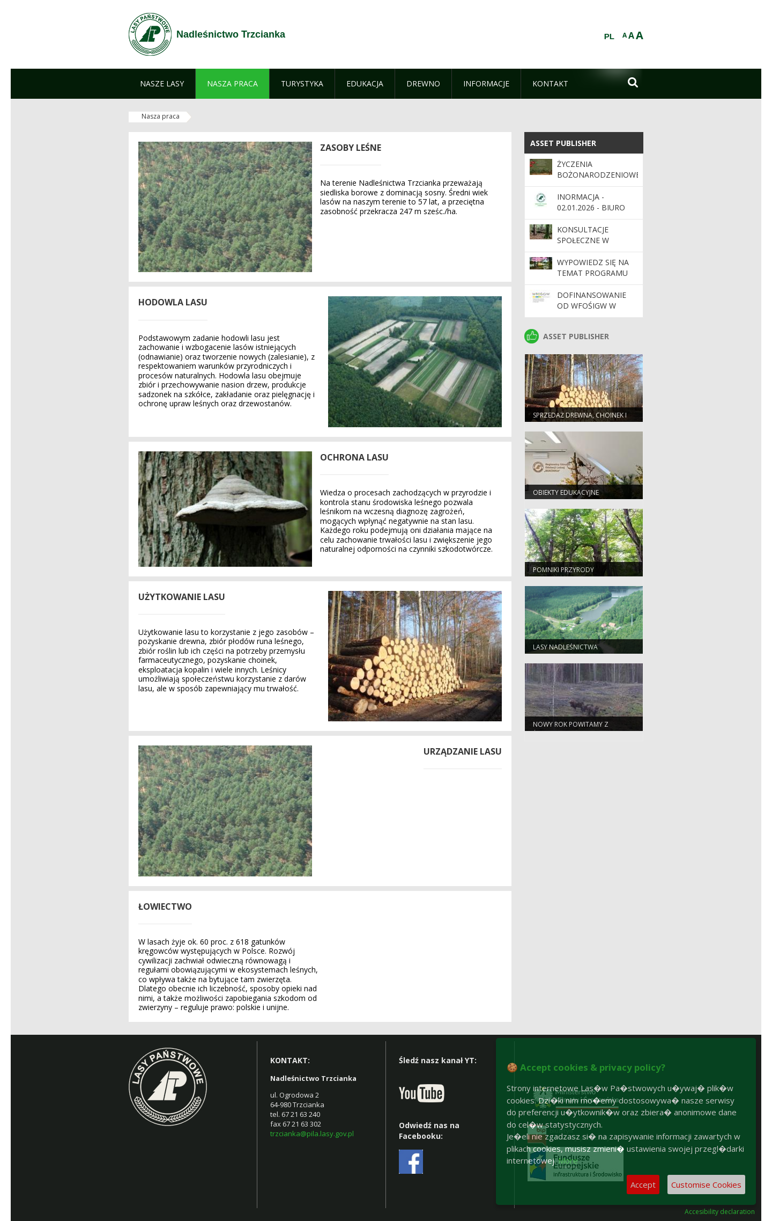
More (568, 1160)
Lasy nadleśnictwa (565, 647)
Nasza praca (161, 116)
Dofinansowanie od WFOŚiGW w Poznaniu (591, 306)
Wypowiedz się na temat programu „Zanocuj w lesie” (593, 273)
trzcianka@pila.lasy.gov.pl (312, 1133)
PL (609, 36)
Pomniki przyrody (563, 569)
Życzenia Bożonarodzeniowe (598, 169)
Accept (643, 1184)
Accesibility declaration (720, 1212)
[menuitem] (162, 84)
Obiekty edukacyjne (566, 492)
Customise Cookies (706, 1184)
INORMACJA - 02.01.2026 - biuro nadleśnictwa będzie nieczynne (592, 213)
